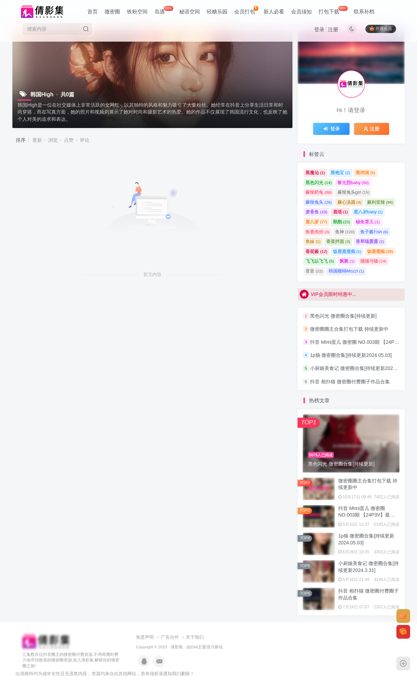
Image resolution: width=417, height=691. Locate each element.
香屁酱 (316, 251)
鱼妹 (313, 241)
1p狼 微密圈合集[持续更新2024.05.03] (351, 355)
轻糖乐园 (217, 11)
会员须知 (301, 11)
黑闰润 (365, 172)
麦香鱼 (316, 211)
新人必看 (274, 11)
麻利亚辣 (380, 202)
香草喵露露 (370, 241)
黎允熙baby (353, 182)
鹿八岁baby (368, 211)
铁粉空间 (137, 11)
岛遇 (163, 10)
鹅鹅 (341, 221)
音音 (314, 271)
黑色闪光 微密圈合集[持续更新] (343, 316)
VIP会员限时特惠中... (328, 294)
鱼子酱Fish (374, 231)
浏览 (53, 140)
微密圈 (112, 11)
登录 (319, 29)
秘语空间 (189, 11)
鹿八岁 (316, 221)
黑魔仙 (315, 172)
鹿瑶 (340, 211)
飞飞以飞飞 (320, 261)
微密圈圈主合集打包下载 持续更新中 (349, 329)
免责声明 (145, 637)
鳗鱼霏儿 (368, 221)
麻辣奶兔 (319, 192)
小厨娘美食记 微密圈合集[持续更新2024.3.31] (359, 368)
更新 (37, 140)
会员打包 (246, 10)
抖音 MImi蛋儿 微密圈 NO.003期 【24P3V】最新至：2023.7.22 (366, 515)
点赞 (69, 140)
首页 (92, 11)
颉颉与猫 (373, 261)
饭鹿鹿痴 (380, 251)
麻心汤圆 (350, 202)
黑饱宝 (340, 172)
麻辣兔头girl (354, 192)
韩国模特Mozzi (346, 271)
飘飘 (347, 261)
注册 (333, 29)
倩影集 (177, 647)
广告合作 (170, 637)
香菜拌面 (338, 241)
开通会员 (381, 28)
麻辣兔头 (319, 202)
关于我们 (195, 637)
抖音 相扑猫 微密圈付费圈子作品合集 (350, 381)
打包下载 (333, 10)
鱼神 (345, 231)
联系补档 (364, 11)
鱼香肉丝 (318, 231)
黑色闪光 (319, 182)
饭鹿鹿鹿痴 (347, 251)
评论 (84, 140)
